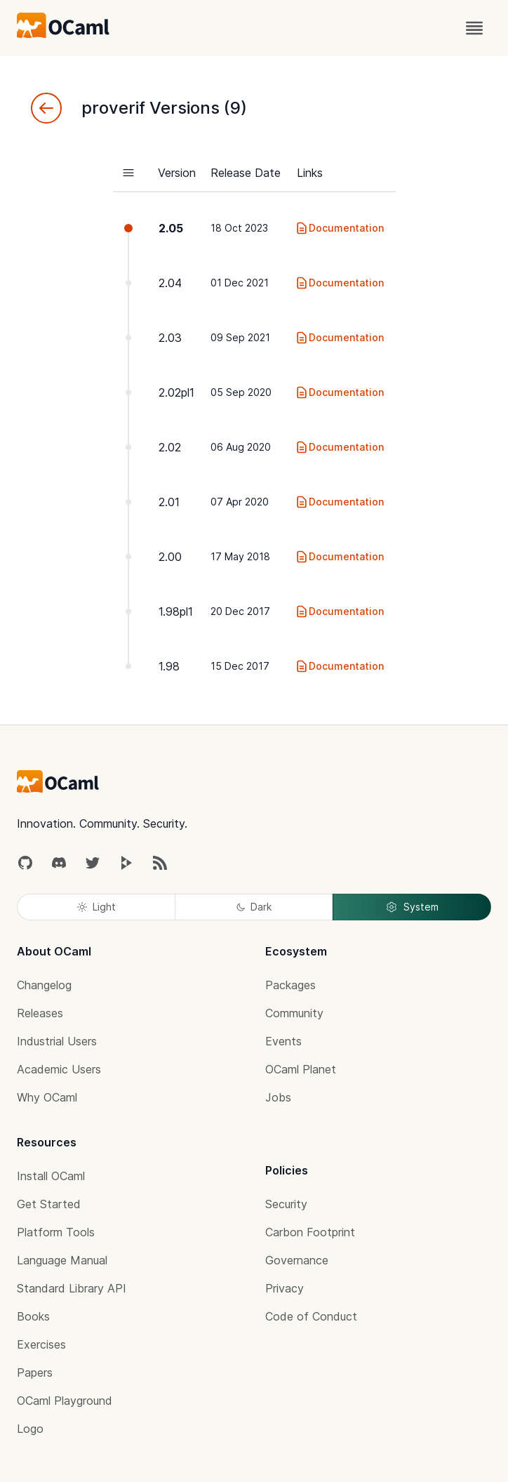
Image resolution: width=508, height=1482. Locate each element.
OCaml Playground (64, 1401)
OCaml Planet (300, 1069)
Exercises (41, 1344)
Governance (296, 1260)
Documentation (339, 228)
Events (283, 1041)
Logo (30, 1429)
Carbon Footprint (310, 1232)
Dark (254, 907)
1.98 (169, 666)
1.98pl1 (176, 611)
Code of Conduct (311, 1316)
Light (96, 907)
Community (294, 1013)
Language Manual (62, 1260)
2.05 (171, 228)
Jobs (278, 1097)
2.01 (169, 502)
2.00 (170, 557)
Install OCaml (51, 1176)
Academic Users (59, 1069)
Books (33, 1316)
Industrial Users (57, 1041)
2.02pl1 (176, 392)
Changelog (44, 985)
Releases (40, 1013)
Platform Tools (56, 1232)
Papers (35, 1372)
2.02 (170, 447)
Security (286, 1204)
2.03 (170, 338)
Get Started (49, 1204)
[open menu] (474, 28)
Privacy (284, 1288)
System (412, 907)
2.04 (170, 283)
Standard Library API (71, 1288)
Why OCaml (47, 1097)
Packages (290, 985)
